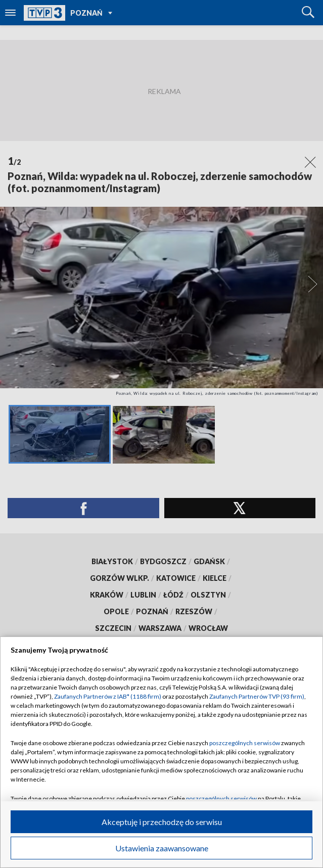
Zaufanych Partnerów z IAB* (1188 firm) (107, 696)
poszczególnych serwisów (244, 743)
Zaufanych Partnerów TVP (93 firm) (256, 696)
